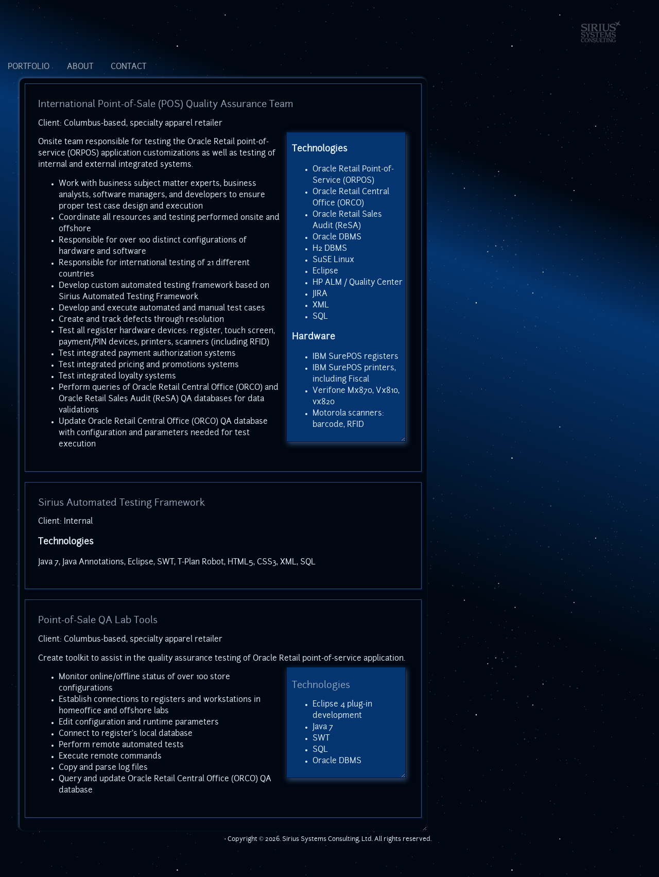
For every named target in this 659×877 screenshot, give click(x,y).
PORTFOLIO (28, 67)
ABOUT (80, 67)
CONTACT (128, 67)
